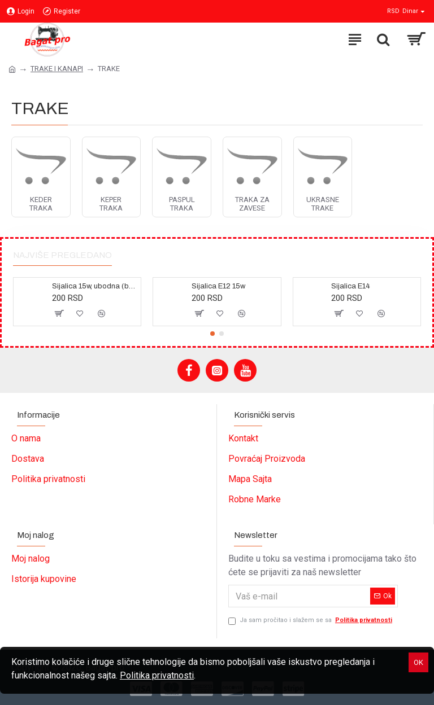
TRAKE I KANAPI (57, 68)
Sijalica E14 (350, 286)
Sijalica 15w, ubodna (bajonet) (94, 286)
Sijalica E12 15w (218, 286)
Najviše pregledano (62, 255)
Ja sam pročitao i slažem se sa (311, 620)
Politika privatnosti (157, 675)
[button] (212, 333)
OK (418, 662)
